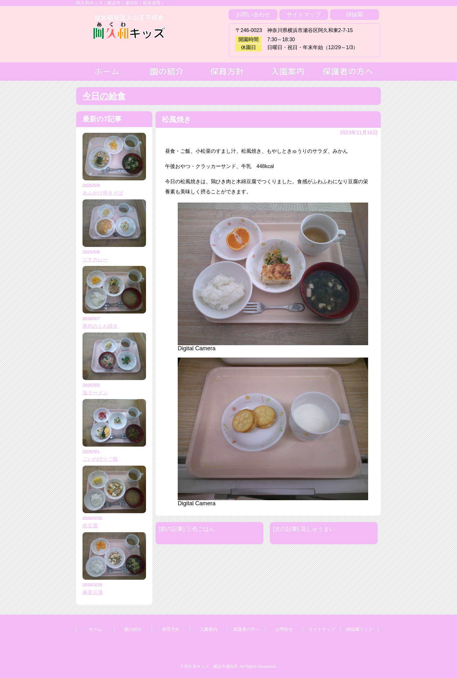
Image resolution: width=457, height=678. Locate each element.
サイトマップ (304, 14)
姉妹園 (354, 14)
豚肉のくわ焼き (100, 326)
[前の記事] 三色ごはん (187, 529)
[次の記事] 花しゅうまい (304, 529)
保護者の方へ (246, 629)
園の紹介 (133, 629)
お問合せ (284, 629)
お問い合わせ (253, 14)
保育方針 (171, 629)
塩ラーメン (95, 392)
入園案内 (208, 629)
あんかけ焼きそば (103, 193)
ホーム (95, 629)
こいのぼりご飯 (100, 459)
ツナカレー (95, 259)
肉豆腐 (90, 525)
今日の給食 (104, 96)
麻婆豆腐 (93, 592)
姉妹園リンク (359, 629)
